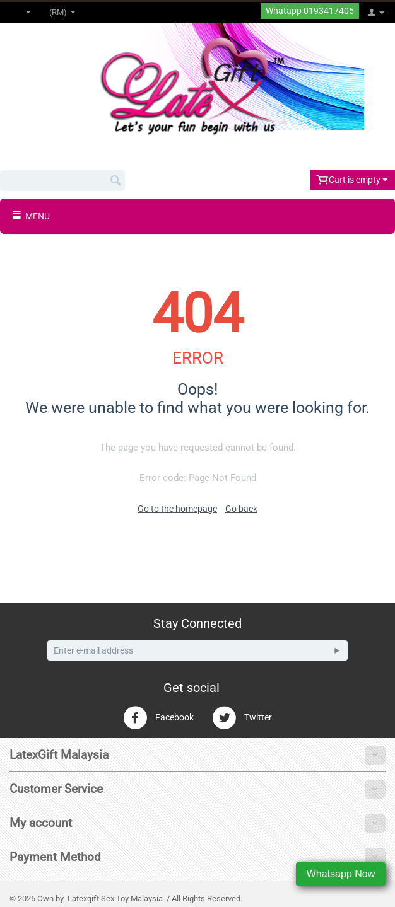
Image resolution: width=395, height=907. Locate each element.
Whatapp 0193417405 (310, 11)
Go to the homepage (177, 509)
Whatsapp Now (341, 874)
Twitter (242, 718)
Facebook (158, 718)
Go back (241, 509)
